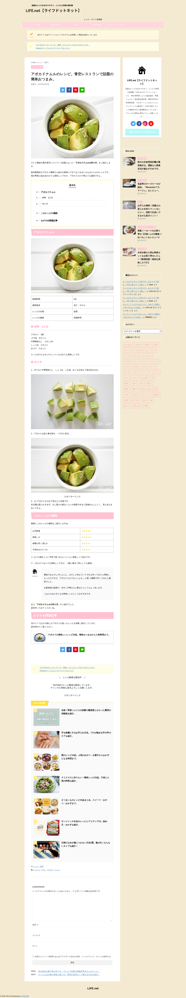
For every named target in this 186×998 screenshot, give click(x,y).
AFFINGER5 (24, 996)
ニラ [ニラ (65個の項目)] (157, 372)
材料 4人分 (45, 197)
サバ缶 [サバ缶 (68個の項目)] (134, 367)
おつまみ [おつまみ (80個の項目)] (128, 345)
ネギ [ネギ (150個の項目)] (126, 378)
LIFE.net (93, 988)
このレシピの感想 (47, 213)
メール (36, 935)
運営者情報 (97, 25)
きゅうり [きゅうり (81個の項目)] (128, 350)
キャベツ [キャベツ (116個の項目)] (146, 361)
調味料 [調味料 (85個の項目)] (156, 395)
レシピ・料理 (35, 25)
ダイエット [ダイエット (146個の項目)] (129, 372)
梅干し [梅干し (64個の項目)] (149, 384)
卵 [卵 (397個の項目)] (153, 378)
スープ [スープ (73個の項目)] (153, 367)
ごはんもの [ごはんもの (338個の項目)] (139, 350)
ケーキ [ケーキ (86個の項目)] (156, 361)
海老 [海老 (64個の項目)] (126, 389)
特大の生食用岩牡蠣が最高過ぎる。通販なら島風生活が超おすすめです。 (149, 165)
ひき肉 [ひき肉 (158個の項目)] (127, 361)
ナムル (57, 870)
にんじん (36, 870)
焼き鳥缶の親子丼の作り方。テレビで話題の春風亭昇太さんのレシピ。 (69, 971)
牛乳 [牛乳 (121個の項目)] (155, 389)
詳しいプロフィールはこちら (142, 132)
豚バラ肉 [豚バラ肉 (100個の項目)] (135, 400)
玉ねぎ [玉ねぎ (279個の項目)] (134, 395)
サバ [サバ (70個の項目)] (126, 367)
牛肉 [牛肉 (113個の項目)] (126, 395)
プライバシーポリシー (117, 25)
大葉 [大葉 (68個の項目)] (141, 384)
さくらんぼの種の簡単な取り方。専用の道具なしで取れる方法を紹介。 (69, 974)
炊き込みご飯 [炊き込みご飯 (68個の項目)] (145, 389)
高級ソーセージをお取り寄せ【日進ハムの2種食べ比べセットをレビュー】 (149, 234)
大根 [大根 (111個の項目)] (133, 384)
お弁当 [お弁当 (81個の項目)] (137, 345)
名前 (35, 925)
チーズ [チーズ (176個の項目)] (139, 372)
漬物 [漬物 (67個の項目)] (133, 389)
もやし (43, 870)
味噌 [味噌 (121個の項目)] (126, 384)
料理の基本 (55, 25)
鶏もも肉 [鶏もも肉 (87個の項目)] (137, 406)
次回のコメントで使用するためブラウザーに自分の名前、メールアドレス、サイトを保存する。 (73, 956)
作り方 (43, 204)
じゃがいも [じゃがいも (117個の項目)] (129, 356)
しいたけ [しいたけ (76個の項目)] (151, 350)
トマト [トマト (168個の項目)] (148, 372)
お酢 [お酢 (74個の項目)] (155, 345)
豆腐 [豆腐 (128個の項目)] (126, 400)
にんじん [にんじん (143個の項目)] (148, 356)
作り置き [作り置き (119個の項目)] (144, 378)
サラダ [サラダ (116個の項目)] (143, 367)
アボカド (50, 870)
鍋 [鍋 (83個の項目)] (151, 400)
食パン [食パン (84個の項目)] (127, 406)
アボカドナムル (46, 192)
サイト (35, 946)
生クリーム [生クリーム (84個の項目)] (145, 395)
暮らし (76, 25)
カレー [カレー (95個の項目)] (136, 361)
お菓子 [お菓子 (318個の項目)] (147, 345)
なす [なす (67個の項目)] (138, 356)
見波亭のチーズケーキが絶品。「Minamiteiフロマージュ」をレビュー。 (149, 187)
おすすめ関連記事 (47, 220)
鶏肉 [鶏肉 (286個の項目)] (146, 406)
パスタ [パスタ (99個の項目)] (134, 378)
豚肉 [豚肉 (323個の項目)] (144, 400)
